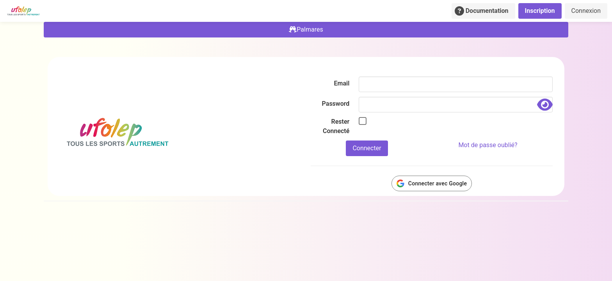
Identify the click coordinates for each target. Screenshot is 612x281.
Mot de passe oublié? (487, 145)
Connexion (586, 10)
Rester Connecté (336, 126)
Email (342, 83)
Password (336, 103)
